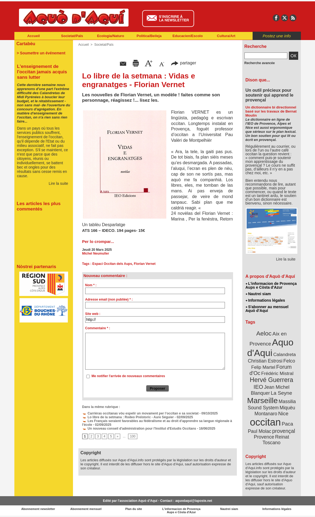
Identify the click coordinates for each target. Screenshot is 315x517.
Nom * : (91, 285)
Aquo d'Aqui (270, 347)
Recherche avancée (259, 63)
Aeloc (263, 333)
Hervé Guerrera (271, 379)
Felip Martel (263, 367)
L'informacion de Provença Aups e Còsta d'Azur (271, 285)
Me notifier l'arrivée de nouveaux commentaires (128, 376)
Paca (287, 424)
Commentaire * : (97, 328)
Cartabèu (26, 43)
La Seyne (281, 393)
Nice (283, 413)
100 (132, 436)
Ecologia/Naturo (110, 36)
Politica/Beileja (149, 36)
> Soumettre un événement (41, 53)
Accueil (33, 36)
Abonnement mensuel (85, 509)
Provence (264, 437)
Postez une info (277, 36)
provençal (283, 431)
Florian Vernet (144, 264)
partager (183, 63)
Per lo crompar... (98, 241)
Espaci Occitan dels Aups (112, 264)
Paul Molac (259, 431)
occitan (265, 422)
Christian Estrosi (265, 361)
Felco (289, 361)
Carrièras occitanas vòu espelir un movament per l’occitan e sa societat (140, 413)
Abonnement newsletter (38, 509)
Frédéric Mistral (277, 373)
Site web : (92, 314)
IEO (258, 387)
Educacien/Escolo (188, 36)
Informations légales (265, 300)
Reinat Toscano (275, 439)
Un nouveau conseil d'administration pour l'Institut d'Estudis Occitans (139, 428)
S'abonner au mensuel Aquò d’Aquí (267, 309)
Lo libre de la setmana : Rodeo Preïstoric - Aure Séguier (128, 417)
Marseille (262, 400)
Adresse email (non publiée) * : (109, 299)
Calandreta (284, 354)
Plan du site (133, 509)
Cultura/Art (226, 36)
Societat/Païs (72, 36)
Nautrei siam (258, 294)
